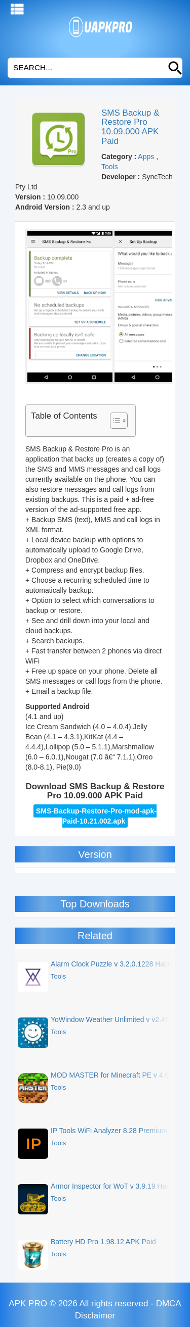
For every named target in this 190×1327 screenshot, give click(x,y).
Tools (109, 167)
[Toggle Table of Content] (113, 420)
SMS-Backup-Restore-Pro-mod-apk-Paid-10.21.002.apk (96, 816)
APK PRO (28, 1303)
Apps (146, 156)
